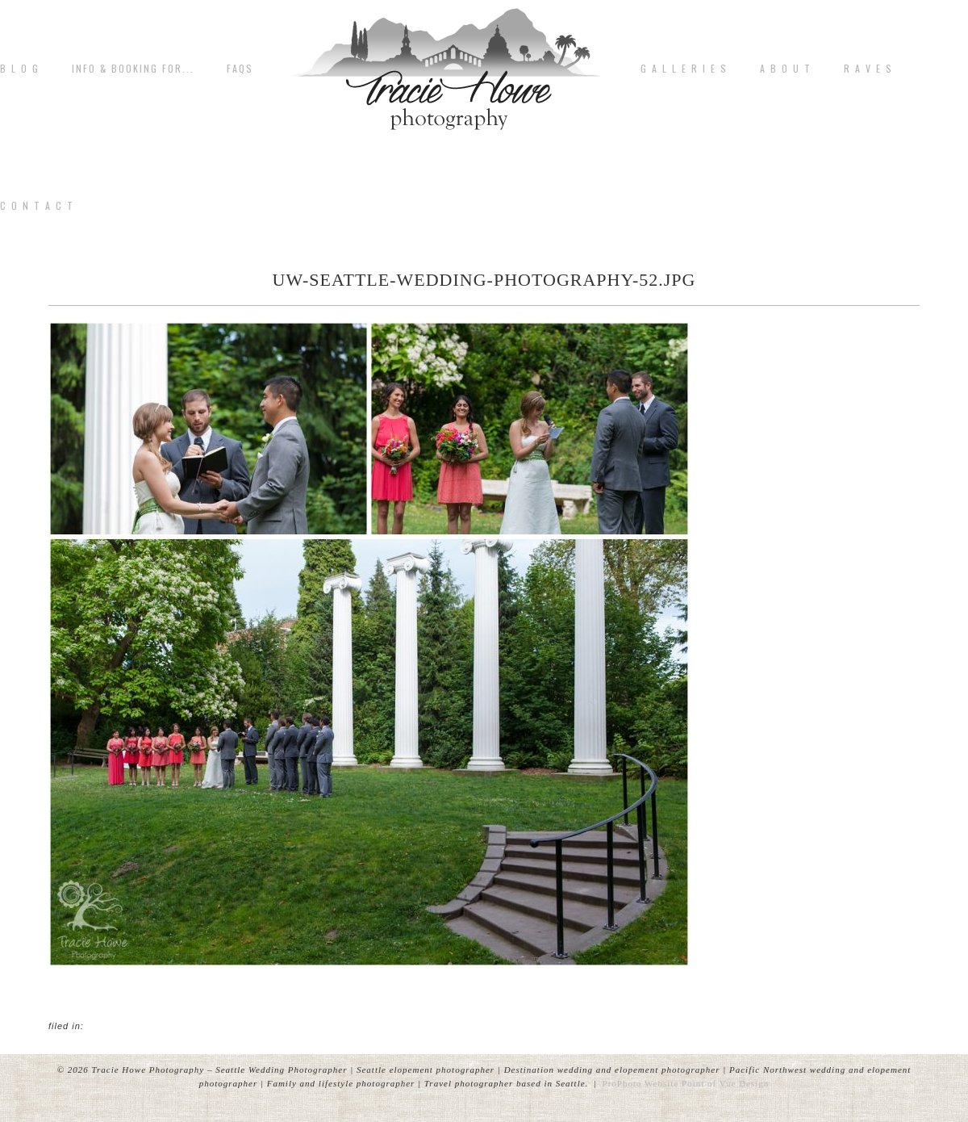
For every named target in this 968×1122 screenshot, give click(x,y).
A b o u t (786, 68)
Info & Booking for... (133, 68)
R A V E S (868, 68)
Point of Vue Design (725, 1083)
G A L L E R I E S (684, 68)
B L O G (20, 68)
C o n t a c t (37, 206)
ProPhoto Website (641, 1083)
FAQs (240, 68)
